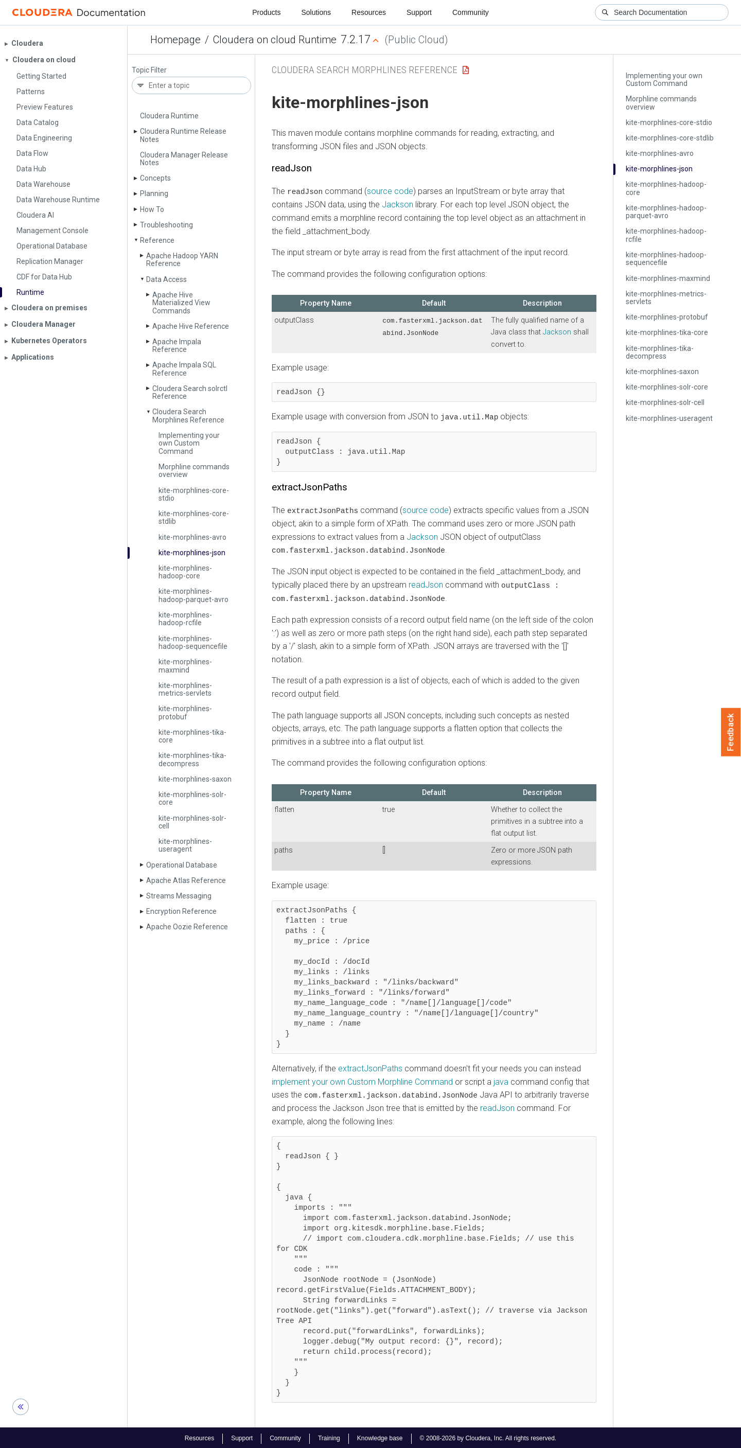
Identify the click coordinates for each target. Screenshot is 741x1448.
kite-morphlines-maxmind (185, 666)
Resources (368, 12)
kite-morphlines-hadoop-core (185, 572)
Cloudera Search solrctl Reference (189, 392)
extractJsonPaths (370, 1067)
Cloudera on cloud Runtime (275, 39)
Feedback (731, 732)
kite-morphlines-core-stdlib (193, 517)
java (500, 1080)
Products (266, 12)
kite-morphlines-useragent (185, 845)
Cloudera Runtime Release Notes (183, 135)
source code (390, 191)
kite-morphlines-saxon (195, 779)
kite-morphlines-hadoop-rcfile (185, 619)
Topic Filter (149, 70)
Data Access (166, 279)
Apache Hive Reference (190, 326)
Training (329, 1436)
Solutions (316, 12)
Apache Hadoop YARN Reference (182, 260)
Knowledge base (380, 1436)
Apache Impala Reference (176, 346)
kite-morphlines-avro (192, 537)
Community (470, 12)
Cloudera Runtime (169, 116)
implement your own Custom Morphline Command (362, 1080)
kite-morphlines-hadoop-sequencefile (192, 642)
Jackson (397, 204)
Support (419, 12)
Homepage (175, 39)
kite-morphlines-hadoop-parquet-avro (193, 595)
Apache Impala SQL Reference (184, 369)
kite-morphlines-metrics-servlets (185, 689)
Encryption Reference (181, 911)
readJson (426, 584)
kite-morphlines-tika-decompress (192, 759)
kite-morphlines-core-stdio (193, 494)
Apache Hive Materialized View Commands (181, 303)
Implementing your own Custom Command (189, 443)
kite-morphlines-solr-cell (192, 822)
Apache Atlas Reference (186, 880)
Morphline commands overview (194, 471)
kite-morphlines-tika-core (192, 736)
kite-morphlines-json (191, 553)
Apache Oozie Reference (187, 927)
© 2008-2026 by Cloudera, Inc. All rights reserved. (488, 1436)
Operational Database (181, 865)
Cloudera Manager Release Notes (184, 159)
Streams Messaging (178, 896)
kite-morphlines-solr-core (192, 798)
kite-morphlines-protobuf (185, 712)
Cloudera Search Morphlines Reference (188, 415)
